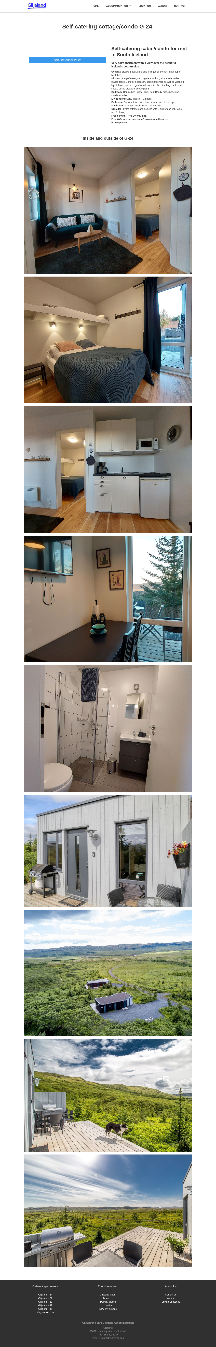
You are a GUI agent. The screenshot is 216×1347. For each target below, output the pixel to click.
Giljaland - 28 (45, 1301)
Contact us (171, 1294)
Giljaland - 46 (45, 1309)
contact (179, 6)
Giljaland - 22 (45, 1298)
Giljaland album (108, 1294)
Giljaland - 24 (45, 1294)
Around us (108, 1298)
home (95, 6)
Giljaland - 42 (45, 1305)
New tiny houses (108, 1309)
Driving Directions (170, 1301)
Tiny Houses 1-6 (45, 1312)
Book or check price (68, 60)
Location (145, 6)
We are (171, 1298)
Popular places (108, 1301)
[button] (118, 6)
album (162, 6)
